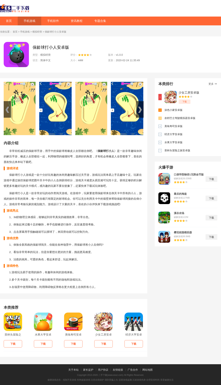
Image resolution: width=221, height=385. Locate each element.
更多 (212, 83)
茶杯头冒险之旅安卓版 (177, 150)
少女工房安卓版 (189, 92)
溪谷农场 (179, 213)
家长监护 (88, 369)
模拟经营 (37, 31)
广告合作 (133, 369)
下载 (184, 101)
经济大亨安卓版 (173, 134)
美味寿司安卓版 (173, 126)
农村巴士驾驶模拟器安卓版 (179, 118)
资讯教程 (77, 20)
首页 (9, 20)
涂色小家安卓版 (173, 109)
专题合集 (100, 20)
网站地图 (147, 369)
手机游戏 (29, 20)
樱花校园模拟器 (183, 232)
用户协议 (103, 369)
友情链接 (118, 369)
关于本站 (73, 369)
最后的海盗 (180, 193)
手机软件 (53, 20)
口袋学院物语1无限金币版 (189, 174)
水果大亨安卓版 (173, 142)
